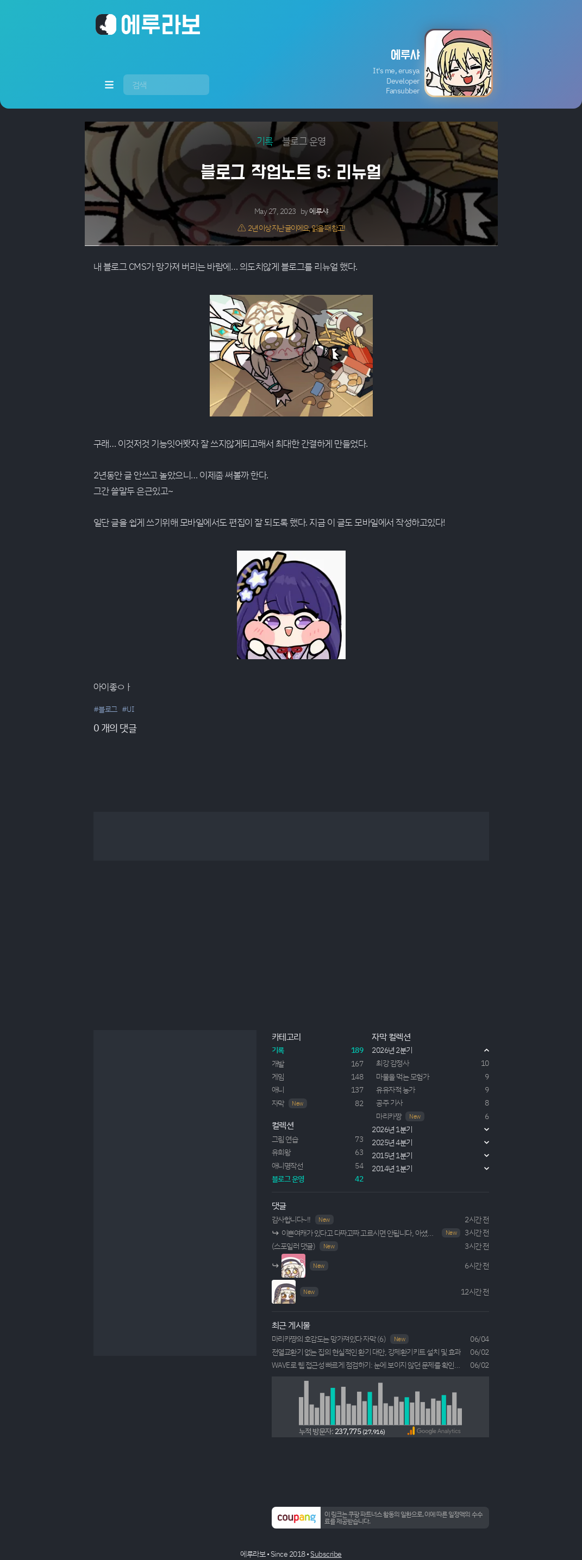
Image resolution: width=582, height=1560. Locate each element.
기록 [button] (264, 140)
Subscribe (326, 1554)
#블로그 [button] (105, 709)
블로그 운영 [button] (304, 140)
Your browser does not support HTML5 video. (293, 1266)
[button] (409, 63)
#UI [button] (128, 709)
